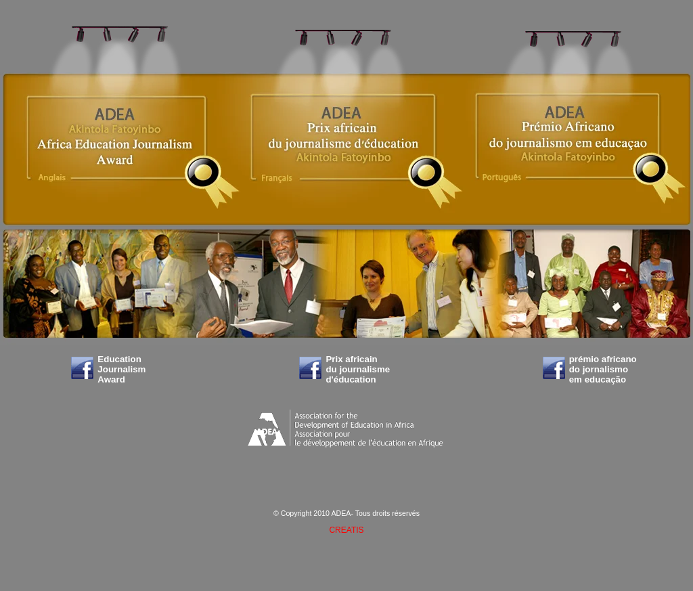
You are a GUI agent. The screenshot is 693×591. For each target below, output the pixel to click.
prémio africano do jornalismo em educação (603, 369)
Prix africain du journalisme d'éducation (358, 369)
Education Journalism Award (121, 369)
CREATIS (346, 530)
